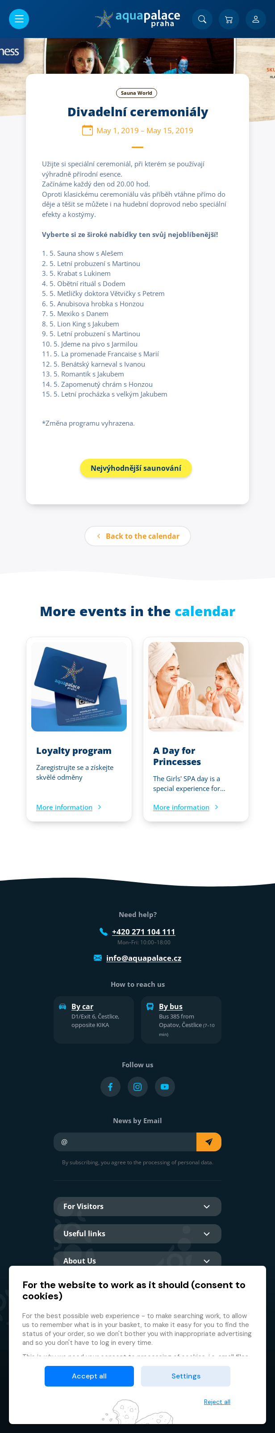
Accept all (89, 1376)
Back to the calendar (137, 536)
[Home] (137, 19)
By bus (164, 1006)
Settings (185, 1376)
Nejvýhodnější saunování (136, 468)
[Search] (202, 19)
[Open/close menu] (19, 19)
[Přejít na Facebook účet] (110, 1087)
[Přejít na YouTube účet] (165, 1087)
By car (76, 1006)
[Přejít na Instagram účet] (138, 1087)
